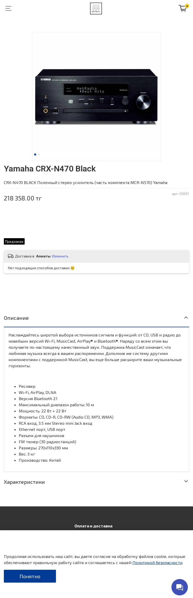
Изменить (60, 256)
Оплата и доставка (93, 525)
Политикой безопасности (157, 562)
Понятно (30, 576)
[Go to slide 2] (39, 154)
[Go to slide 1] (35, 154)
